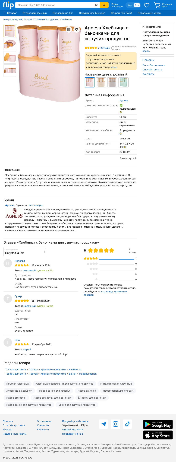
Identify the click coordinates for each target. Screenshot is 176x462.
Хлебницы (66, 19)
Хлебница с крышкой (19, 390)
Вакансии (43, 429)
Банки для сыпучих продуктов (76, 404)
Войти (114, 4)
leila (17, 339)
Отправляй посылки (35, 12)
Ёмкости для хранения (92, 397)
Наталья (20, 260)
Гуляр (18, 296)
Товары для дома (12, 19)
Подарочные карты (149, 12)
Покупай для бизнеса (92, 12)
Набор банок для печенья (54, 390)
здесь (113, 66)
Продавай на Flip (62, 12)
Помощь (8, 421)
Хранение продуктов (46, 19)
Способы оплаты (152, 69)
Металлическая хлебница (116, 383)
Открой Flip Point (121, 12)
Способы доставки (154, 65)
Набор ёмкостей (16, 397)
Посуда (28, 19)
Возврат (8, 429)
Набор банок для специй (118, 390)
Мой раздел (117, 6)
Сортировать (11, 249)
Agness (124, 100)
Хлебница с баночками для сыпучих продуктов (64, 383)
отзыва (105, 48)
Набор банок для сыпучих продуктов (28, 404)
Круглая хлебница (17, 383)
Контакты (148, 73)
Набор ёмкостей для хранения (52, 397)
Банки (72, 373)
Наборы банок (88, 373)
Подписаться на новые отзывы (124, 48)
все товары (36, 205)
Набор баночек (86, 390)
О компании (44, 421)
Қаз (129, 5)
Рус (137, 5)
